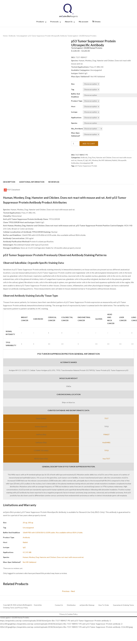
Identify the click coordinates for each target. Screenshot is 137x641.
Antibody (12, 36)
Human (79, 160)
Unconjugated (22, 36)
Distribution (71, 605)
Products (40, 22)
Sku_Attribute (77, 129)
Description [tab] (9, 182)
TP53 (106, 450)
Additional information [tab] (31, 182)
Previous (65, 591)
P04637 (106, 434)
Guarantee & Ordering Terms (123, 605)
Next (73, 591)
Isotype (74, 112)
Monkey (95, 160)
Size (72, 84)
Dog (89, 157)
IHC (90, 160)
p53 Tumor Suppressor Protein (86, 166)
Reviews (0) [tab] (53, 182)
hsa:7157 (106, 459)
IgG (86, 160)
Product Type (76, 101)
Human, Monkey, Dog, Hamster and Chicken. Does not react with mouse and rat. (53, 557)
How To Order (103, 605)
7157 (106, 418)
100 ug (30, 522)
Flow (93, 157)
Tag (72, 89)
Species (74, 123)
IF (84, 160)
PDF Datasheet (12, 190)
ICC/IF (25, 552)
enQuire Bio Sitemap (87, 605)
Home (5, 36)
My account (83, 22)
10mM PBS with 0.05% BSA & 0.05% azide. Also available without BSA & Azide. (53, 532)
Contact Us (59, 605)
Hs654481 (106, 442)
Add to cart (89, 144)
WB (91, 163)
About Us (69, 22)
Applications (76, 117)
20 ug (25, 522)
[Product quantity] (75, 143)
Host (73, 106)
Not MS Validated (105, 160)
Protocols (54, 22)
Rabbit (114, 160)
